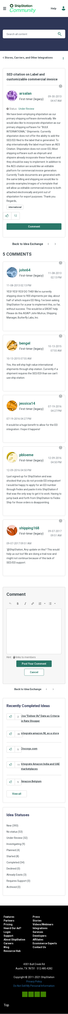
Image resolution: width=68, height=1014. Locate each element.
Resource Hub (12, 951)
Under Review (26, 108)
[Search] (34, 34)
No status (12, 831)
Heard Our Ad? (12, 928)
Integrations (40, 928)
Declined (11, 868)
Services (38, 932)
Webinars (47, 924)
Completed (13, 862)
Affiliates (38, 939)
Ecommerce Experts (45, 943)
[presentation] (10, 603)
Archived (12, 887)
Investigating (14, 844)
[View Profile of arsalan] (25, 93)
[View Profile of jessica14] (27, 403)
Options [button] (63, 58)
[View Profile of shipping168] (29, 528)
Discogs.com (29, 748)
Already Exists (15, 874)
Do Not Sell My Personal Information (34, 985)
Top (6, 1005)
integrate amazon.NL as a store (40, 733)
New (9, 825)
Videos (37, 924)
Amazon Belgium (31, 781)
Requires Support (16, 880)
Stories (37, 920)
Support (8, 935)
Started (11, 856)
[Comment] (34, 226)
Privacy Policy (34, 981)
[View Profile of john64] (24, 270)
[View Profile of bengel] (24, 343)
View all (16, 793)
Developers (39, 935)
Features (9, 916)
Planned (11, 850)
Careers (8, 943)
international (15, 207)
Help (53, 8)
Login (7, 932)
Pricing (8, 924)
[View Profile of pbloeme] (26, 455)
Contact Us (39, 947)
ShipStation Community (22, 8)
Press (36, 916)
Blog (6, 947)
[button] (7, 215)
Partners (9, 920)
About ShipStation (14, 939)
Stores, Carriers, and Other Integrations (29, 57)
